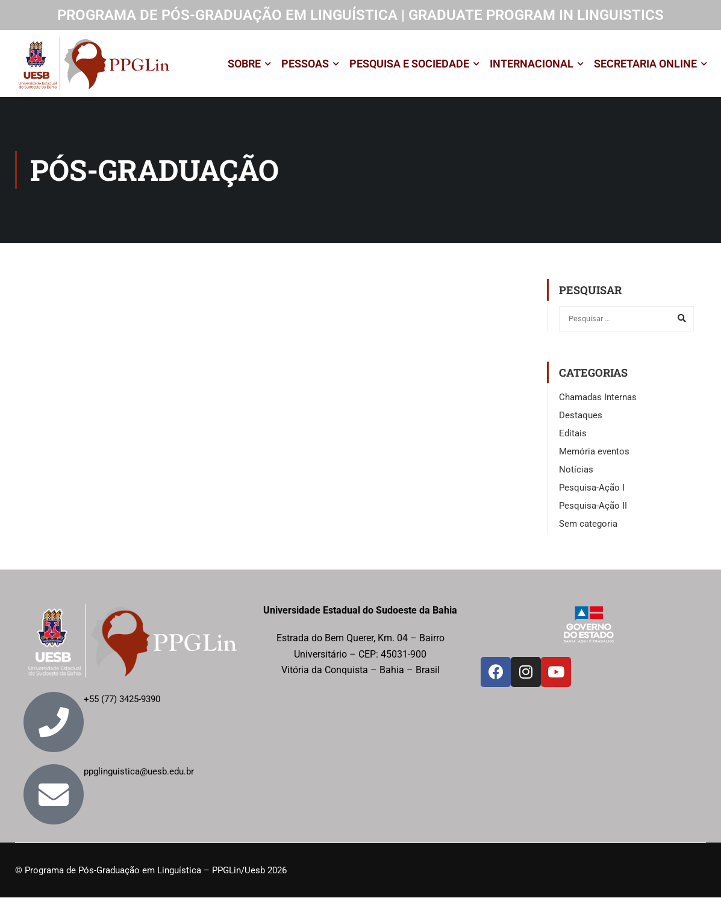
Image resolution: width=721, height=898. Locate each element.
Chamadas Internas (598, 397)
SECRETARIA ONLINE (645, 63)
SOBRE (244, 63)
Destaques (580, 415)
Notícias (576, 470)
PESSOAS (305, 63)
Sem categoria (588, 524)
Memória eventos (594, 452)
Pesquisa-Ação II (593, 506)
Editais (573, 434)
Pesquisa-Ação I (592, 488)
